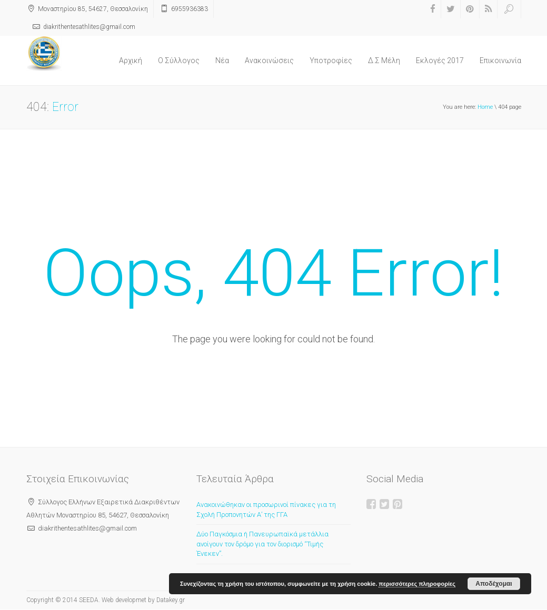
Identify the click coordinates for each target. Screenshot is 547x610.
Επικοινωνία (500, 60)
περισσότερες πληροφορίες (417, 584)
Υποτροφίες (331, 60)
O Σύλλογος (179, 60)
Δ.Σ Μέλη (384, 60)
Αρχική (130, 60)
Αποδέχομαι (493, 583)
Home (485, 107)
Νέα (222, 60)
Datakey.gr (170, 600)
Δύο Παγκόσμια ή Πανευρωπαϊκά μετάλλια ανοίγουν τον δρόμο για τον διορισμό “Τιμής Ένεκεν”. (262, 543)
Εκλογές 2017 (440, 60)
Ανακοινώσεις (269, 60)
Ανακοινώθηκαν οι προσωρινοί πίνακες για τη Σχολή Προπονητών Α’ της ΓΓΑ (266, 509)
